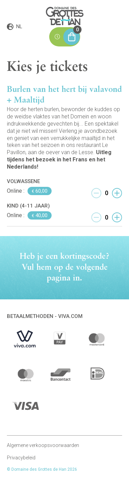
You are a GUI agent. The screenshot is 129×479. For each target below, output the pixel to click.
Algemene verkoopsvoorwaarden (43, 445)
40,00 (39, 215)
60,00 (39, 191)
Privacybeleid (21, 457)
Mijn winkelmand (71, 34)
